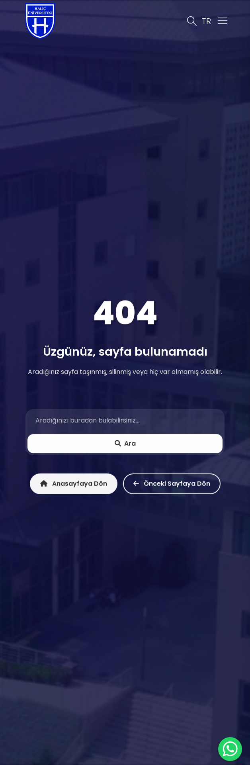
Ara (125, 443)
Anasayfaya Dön (73, 485)
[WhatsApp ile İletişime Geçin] (230, 749)
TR (206, 21)
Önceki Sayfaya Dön (171, 485)
